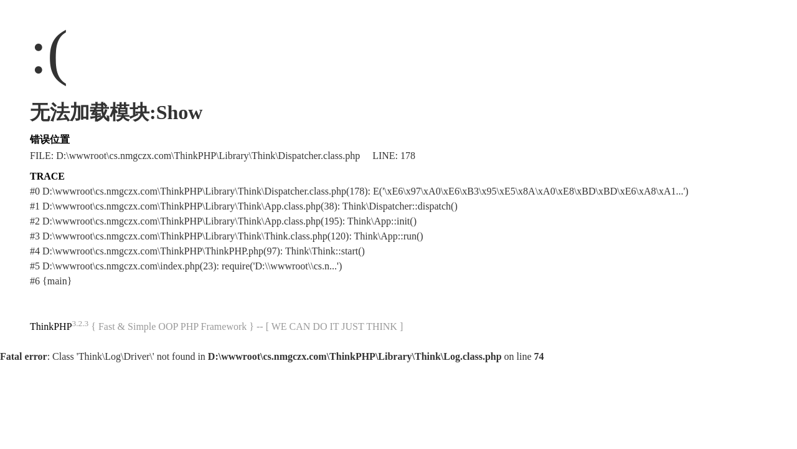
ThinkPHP (51, 326)
